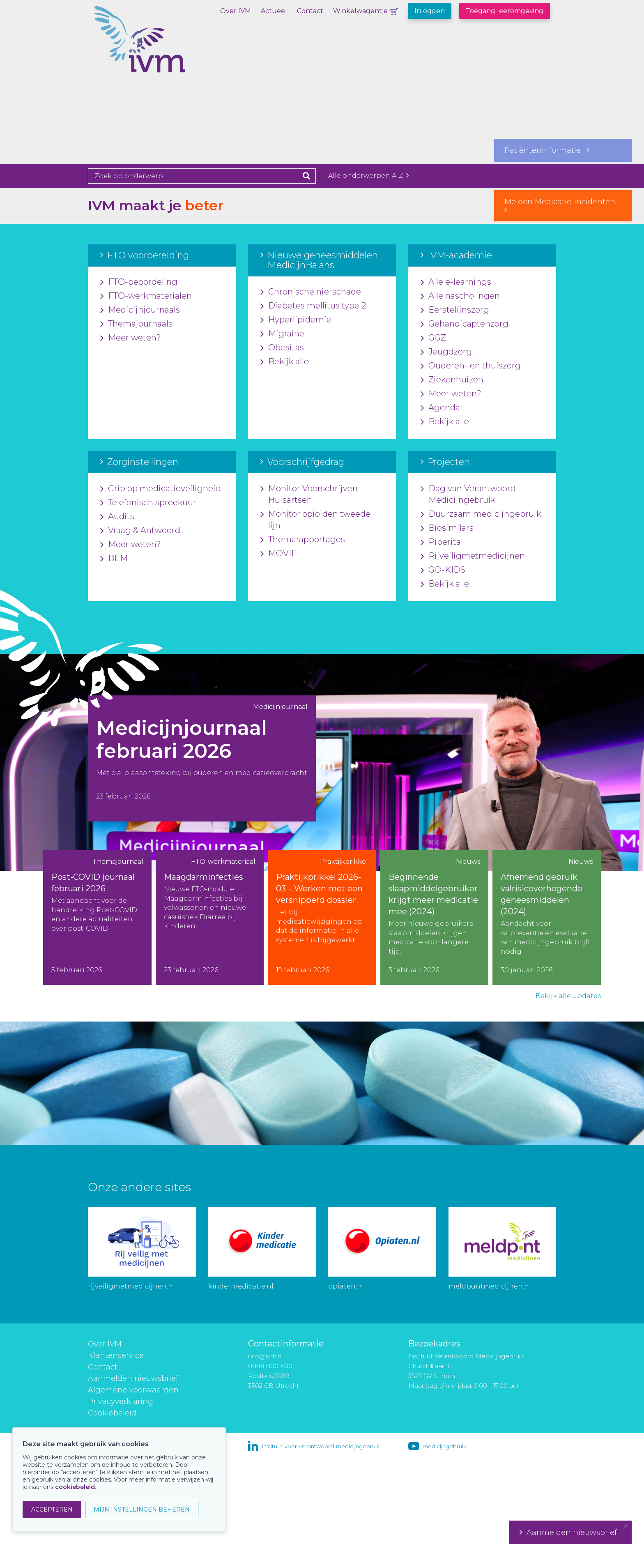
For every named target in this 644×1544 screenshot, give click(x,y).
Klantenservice (116, 1355)
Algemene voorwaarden (133, 1389)
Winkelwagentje (360, 11)
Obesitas (282, 348)
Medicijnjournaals (140, 310)
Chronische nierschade (310, 292)
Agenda (440, 408)
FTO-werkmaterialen (146, 296)
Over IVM (235, 11)
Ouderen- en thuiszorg (471, 366)
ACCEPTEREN (52, 1509)
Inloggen (429, 11)
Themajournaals (136, 324)
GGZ (433, 338)
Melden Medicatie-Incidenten (562, 205)
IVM (168, 47)
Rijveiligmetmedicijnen (473, 556)
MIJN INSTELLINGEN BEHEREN (142, 1509)
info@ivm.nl (265, 1356)
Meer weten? (130, 338)
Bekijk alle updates (568, 996)
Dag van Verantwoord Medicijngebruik (468, 494)
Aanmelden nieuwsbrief (133, 1378)
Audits (117, 517)
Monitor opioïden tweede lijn (315, 520)
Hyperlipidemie (295, 320)
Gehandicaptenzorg (464, 324)
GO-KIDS (443, 570)
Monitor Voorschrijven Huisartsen (309, 494)
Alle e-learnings (456, 282)
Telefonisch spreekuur (148, 503)
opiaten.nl (346, 1286)
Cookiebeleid (112, 1412)
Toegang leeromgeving (504, 11)
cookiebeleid (75, 1487)
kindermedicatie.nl (241, 1286)
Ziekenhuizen (452, 380)
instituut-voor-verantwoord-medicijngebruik (321, 1446)
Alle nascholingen (460, 296)
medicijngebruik (444, 1446)
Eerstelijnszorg (455, 310)
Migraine (282, 334)
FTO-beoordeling (138, 282)
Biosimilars (447, 528)
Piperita (441, 542)
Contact (310, 11)
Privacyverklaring (120, 1401)
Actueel (274, 11)
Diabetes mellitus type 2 (313, 306)
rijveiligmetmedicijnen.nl (131, 1286)
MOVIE (278, 554)
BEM (114, 558)
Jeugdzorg (446, 352)
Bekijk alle (284, 362)
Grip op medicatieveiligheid (160, 489)
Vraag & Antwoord (140, 531)
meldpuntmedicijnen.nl (489, 1286)
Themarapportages (302, 540)
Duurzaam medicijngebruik (481, 514)
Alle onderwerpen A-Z (368, 175)
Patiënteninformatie (546, 150)
